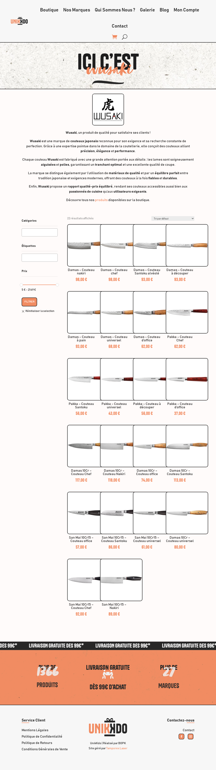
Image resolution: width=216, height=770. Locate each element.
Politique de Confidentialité (42, 736)
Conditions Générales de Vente (45, 749)
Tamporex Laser (116, 748)
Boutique (49, 10)
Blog (164, 10)
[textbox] (24, 232)
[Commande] (172, 218)
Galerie (147, 10)
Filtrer (29, 301)
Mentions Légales (35, 730)
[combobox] (40, 232)
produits (101, 200)
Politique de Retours (37, 743)
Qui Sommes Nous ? (115, 10)
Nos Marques (76, 10)
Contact (120, 26)
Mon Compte (186, 10)
